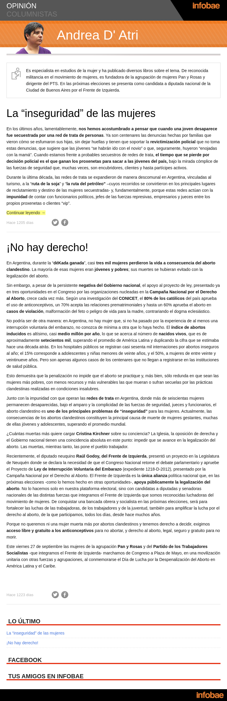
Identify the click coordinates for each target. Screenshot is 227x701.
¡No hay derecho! (47, 247)
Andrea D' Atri (97, 35)
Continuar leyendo (26, 212)
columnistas (32, 14)
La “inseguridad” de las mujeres (81, 113)
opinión (21, 6)
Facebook (64, 222)
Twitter (55, 222)
